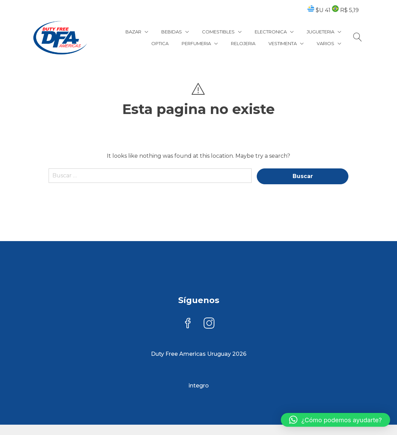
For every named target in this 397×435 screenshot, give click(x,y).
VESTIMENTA (282, 43)
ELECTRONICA (271, 31)
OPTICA (160, 43)
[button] (335, 420)
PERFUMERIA (196, 43)
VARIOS (325, 43)
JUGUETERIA (320, 31)
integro (199, 385)
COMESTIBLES (218, 31)
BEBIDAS (171, 31)
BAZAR (133, 31)
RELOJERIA (243, 43)
